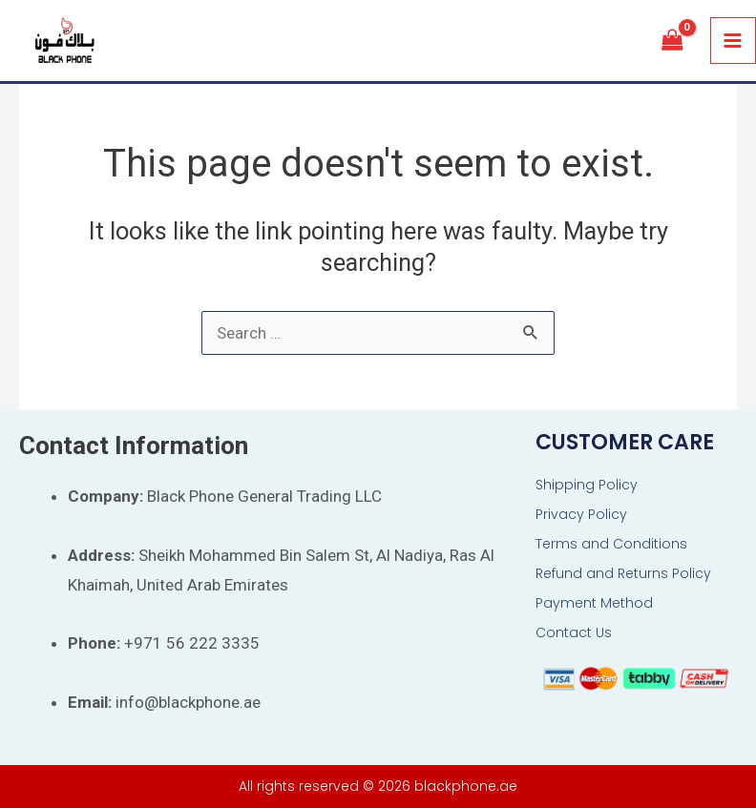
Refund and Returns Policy (623, 573)
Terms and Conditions (611, 543)
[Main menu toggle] (733, 41)
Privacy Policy (581, 514)
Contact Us (574, 632)
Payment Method (594, 602)
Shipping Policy (587, 484)
